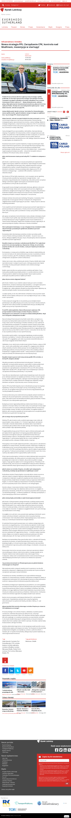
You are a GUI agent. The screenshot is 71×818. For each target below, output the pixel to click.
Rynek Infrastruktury (8, 747)
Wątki (50, 27)
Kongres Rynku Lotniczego (9, 771)
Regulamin (5, 765)
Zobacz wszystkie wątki (8, 789)
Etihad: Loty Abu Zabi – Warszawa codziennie (23, 691)
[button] (64, 114)
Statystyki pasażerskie (8, 784)
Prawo (30, 27)
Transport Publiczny (7, 748)
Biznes (22, 27)
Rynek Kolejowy (6, 745)
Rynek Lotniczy (6, 750)
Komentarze (40, 27)
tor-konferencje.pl (55, 1)
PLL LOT (4, 777)
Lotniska (5, 27)
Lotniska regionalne (7, 773)
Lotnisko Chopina (7, 780)
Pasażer (14, 27)
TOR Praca (5, 752)
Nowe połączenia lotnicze (9, 779)
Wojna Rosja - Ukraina (8, 782)
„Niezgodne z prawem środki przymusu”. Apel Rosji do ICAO (38, 691)
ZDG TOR (4, 758)
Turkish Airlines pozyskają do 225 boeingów (7, 692)
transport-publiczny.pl (43, 1)
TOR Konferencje (7, 760)
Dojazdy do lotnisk (7, 786)
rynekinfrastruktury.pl (30, 1)
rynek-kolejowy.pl (18, 1)
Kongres (59, 27)
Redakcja (4, 762)
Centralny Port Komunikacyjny (10, 775)
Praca (67, 27)
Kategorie (14, 5)
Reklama (4, 764)
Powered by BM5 (17, 815)
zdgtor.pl (64, 1)
